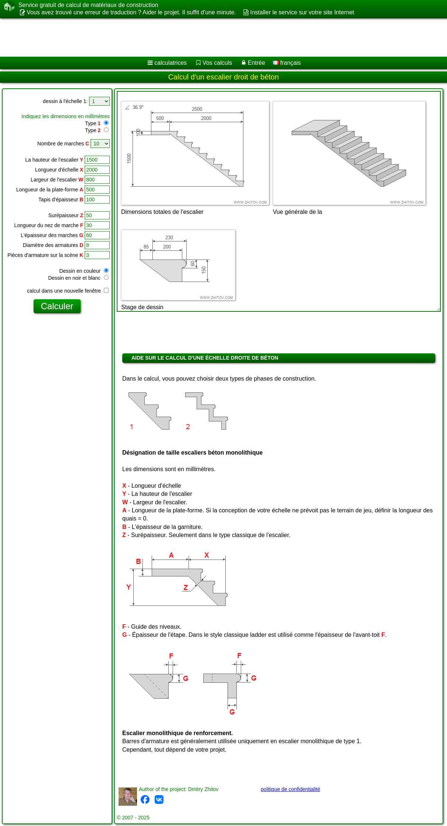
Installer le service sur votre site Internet (302, 12)
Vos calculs (217, 63)
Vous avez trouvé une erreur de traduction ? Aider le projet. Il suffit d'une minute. (131, 12)
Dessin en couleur (84, 271)
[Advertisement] (188, 37)
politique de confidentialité (290, 789)
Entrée (256, 63)
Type (93, 123)
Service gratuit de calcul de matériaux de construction (88, 5)
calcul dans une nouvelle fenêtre (68, 291)
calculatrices (170, 63)
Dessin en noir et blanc (78, 278)
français (287, 63)
